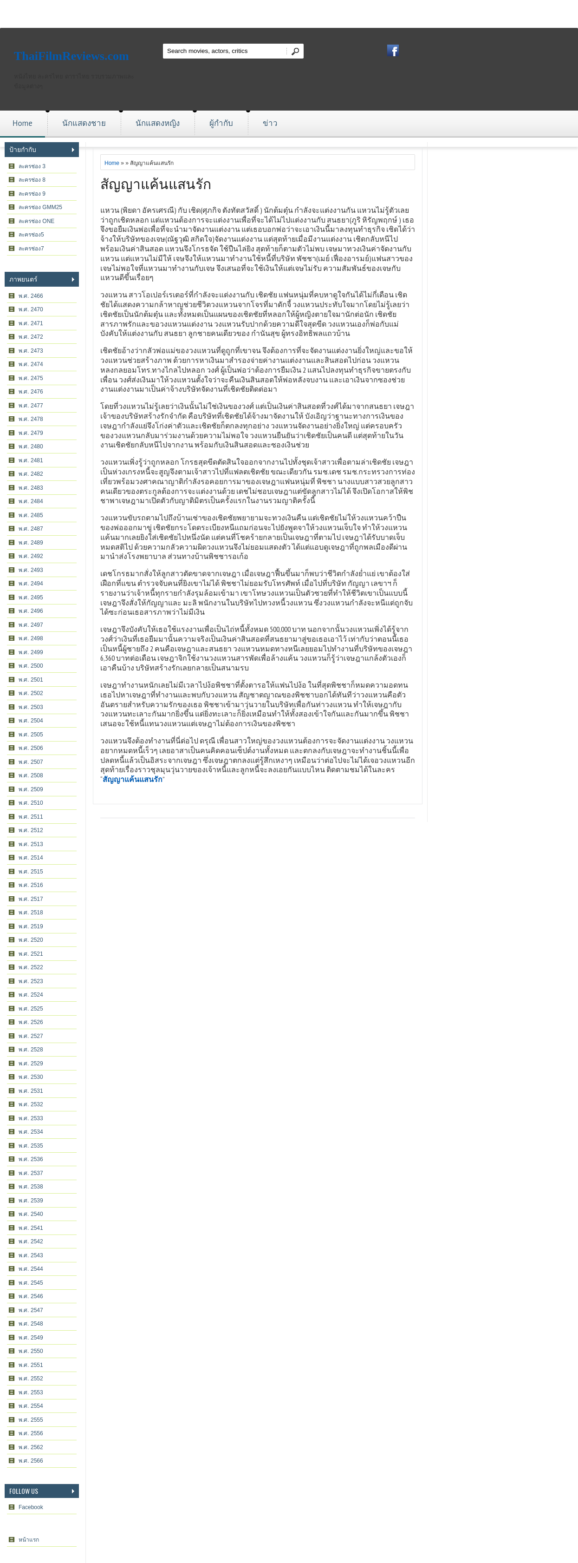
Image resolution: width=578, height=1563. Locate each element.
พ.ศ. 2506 (31, 748)
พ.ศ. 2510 (31, 803)
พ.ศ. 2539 (31, 1200)
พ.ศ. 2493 (31, 570)
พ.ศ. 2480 (31, 446)
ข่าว (270, 123)
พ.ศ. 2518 (31, 912)
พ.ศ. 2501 (31, 679)
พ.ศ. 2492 (31, 556)
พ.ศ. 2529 (31, 1063)
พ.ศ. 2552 (31, 1378)
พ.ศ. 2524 (31, 995)
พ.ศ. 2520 (31, 940)
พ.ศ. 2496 (31, 611)
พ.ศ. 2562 (31, 1447)
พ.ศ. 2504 (31, 720)
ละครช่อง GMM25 (40, 207)
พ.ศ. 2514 (31, 857)
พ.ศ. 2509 (31, 789)
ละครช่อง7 (31, 248)
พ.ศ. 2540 (31, 1214)
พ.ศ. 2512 (31, 830)
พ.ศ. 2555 (31, 1420)
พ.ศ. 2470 (31, 309)
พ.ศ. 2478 (31, 419)
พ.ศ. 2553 (31, 1392)
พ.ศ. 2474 (31, 364)
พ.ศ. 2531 (31, 1091)
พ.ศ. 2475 (31, 378)
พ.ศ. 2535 (31, 1146)
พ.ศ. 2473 (31, 351)
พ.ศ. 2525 (31, 1008)
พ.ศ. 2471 (31, 323)
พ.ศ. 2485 (31, 515)
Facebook (31, 1507)
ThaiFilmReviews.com (71, 56)
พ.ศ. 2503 (31, 707)
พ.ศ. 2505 (31, 734)
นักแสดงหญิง (158, 123)
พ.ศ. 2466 (31, 296)
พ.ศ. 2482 (31, 474)
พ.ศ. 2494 (31, 583)
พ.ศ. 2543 (31, 1255)
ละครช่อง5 (31, 234)
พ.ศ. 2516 (31, 885)
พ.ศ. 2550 (31, 1351)
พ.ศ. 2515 (31, 871)
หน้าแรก (29, 1540)
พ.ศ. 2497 (31, 625)
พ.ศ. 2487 (31, 528)
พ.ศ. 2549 (31, 1337)
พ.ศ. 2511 (31, 817)
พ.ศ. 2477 (31, 405)
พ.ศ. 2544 (31, 1269)
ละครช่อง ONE (36, 221)
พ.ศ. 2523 (31, 981)
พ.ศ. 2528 (31, 1049)
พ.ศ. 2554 (31, 1406)
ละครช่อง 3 (32, 166)
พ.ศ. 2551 (31, 1365)
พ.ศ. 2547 (31, 1310)
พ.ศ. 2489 (31, 542)
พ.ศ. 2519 (31, 926)
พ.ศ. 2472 (31, 337)
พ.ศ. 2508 (31, 775)
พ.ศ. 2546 (31, 1296)
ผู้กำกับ (221, 123)
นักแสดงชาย (84, 123)
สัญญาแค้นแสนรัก (155, 182)
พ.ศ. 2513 (31, 844)
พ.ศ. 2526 (31, 1022)
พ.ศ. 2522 (31, 967)
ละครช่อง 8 (32, 180)
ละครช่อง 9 (32, 193)
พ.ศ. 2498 (31, 638)
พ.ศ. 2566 (31, 1461)
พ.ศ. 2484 (31, 501)
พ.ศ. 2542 (31, 1241)
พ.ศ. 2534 (31, 1132)
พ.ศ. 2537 (31, 1173)
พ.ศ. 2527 (31, 1036)
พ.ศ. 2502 (31, 693)
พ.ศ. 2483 (31, 488)
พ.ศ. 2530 (31, 1077)
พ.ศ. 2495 (31, 597)
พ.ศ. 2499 (31, 652)
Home (22, 123)
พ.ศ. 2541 (31, 1228)
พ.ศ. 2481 (31, 460)
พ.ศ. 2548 (31, 1323)
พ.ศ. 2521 (31, 954)
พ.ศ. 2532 (31, 1104)
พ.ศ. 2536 (31, 1159)
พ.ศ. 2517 (31, 899)
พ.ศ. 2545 (31, 1283)
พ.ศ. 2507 (31, 762)
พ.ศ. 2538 (31, 1186)
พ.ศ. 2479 (31, 433)
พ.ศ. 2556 (31, 1433)
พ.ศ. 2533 (31, 1118)
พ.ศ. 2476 (31, 391)
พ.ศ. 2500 (31, 666)
